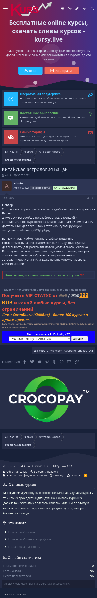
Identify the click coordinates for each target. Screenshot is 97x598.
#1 (93, 198)
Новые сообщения (21, 532)
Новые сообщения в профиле (29, 539)
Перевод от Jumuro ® (14, 594)
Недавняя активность (24, 547)
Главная (76, 475)
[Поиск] (92, 8)
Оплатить (79, 339)
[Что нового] (84, 8)
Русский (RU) (62, 466)
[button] (5, 8)
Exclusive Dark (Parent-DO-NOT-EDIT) (26, 466)
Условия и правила (46, 471)
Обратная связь (16, 471)
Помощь (58, 475)
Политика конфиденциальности (26, 475)
